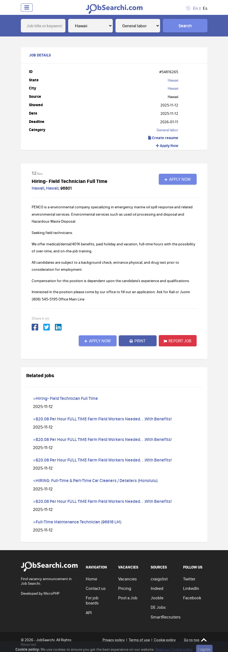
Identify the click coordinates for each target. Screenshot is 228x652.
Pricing (124, 588)
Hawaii (173, 80)
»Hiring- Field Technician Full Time (65, 398)
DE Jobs (158, 607)
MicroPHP (52, 593)
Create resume (163, 137)
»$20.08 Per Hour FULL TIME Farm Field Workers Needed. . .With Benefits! (102, 419)
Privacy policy (114, 639)
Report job (177, 340)
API (89, 612)
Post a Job (127, 597)
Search (185, 25)
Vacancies (127, 578)
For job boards (92, 600)
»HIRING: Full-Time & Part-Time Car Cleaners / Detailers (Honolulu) (95, 480)
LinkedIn (191, 588)
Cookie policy (165, 639)
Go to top (195, 640)
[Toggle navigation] (27, 8)
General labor (167, 130)
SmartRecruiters (166, 617)
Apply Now (167, 145)
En (195, 8)
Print (138, 340)
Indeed (157, 588)
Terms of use (139, 639)
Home (91, 578)
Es (205, 8)
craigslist (159, 578)
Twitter (189, 578)
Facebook (192, 597)
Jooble (157, 597)
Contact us (96, 588)
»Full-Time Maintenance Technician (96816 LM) (77, 521)
